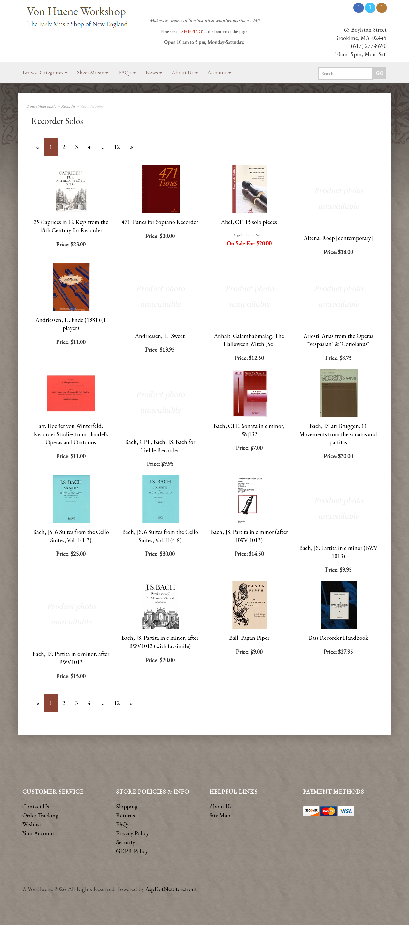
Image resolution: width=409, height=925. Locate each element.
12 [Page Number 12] (119, 146)
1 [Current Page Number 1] (54, 149)
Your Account (38, 833)
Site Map (219, 815)
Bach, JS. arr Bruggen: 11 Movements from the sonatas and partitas (338, 434)
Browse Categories (45, 72)
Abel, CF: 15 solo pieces (249, 222)
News (153, 72)
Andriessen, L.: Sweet (160, 336)
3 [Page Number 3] (79, 146)
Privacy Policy (132, 833)
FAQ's (127, 72)
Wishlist (31, 824)
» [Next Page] (134, 149)
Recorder (68, 106)
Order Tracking (40, 815)
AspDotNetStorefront (171, 889)
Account (219, 72)
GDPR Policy (132, 851)
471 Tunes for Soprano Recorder (160, 222)
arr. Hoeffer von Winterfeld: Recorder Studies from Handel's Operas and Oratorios (71, 434)
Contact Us (35, 806)
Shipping (127, 806)
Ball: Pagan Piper (249, 637)
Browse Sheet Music (41, 106)
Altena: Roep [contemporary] (338, 238)
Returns (125, 815)
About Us (185, 72)
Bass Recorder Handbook (338, 637)
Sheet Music (92, 72)
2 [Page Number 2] (66, 146)
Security (125, 842)
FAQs (122, 824)
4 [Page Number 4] (92, 146)
